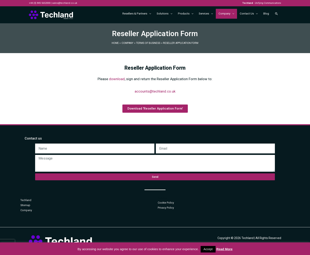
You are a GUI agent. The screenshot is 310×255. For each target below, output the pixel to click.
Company (26, 210)
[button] (155, 109)
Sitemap (25, 205)
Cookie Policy (166, 202)
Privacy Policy (166, 207)
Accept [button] (208, 249)
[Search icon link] (276, 15)
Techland (25, 200)
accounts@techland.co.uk (155, 91)
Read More (224, 249)
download (117, 79)
